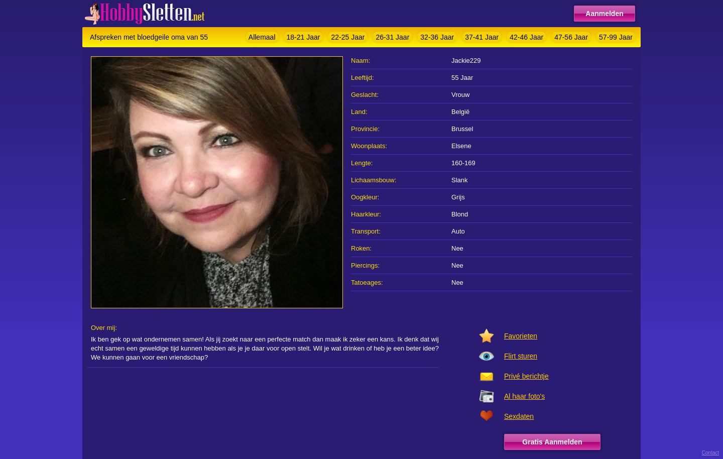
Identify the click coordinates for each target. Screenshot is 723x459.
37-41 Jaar (482, 37)
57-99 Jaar (616, 37)
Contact (710, 452)
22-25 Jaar (348, 37)
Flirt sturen (520, 356)
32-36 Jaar (437, 37)
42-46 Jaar (526, 37)
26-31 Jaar (392, 37)
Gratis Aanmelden (552, 442)
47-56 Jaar (571, 37)
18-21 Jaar (303, 37)
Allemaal (262, 37)
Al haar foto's (524, 396)
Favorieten (520, 336)
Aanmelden (604, 14)
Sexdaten (519, 416)
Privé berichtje (526, 376)
